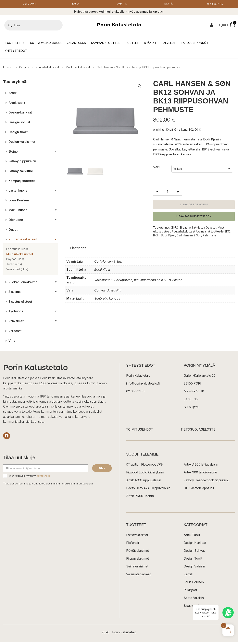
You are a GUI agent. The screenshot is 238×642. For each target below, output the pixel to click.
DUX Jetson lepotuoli (199, 489)
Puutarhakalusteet (47, 68)
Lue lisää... (38, 422)
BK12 (227, 232)
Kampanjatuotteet (106, 43)
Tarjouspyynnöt (194, 43)
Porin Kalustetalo (119, 26)
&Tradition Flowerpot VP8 (144, 465)
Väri (156, 168)
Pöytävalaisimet (137, 551)
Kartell (188, 575)
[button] (139, 86)
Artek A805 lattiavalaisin (201, 465)
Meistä (168, 4)
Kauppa (24, 68)
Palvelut (169, 43)
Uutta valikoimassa (46, 43)
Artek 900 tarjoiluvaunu (200, 473)
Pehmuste (209, 236)
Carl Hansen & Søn (189, 236)
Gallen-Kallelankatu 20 (200, 376)
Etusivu (7, 68)
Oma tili (122, 4)
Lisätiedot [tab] (78, 249)
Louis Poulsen (194, 583)
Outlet (133, 43)
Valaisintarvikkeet (138, 575)
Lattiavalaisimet (137, 536)
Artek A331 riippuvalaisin (143, 481)
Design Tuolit (193, 559)
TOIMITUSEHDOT (139, 430)
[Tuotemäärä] (167, 192)
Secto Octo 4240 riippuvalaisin (148, 489)
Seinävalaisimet (137, 567)
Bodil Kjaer (168, 236)
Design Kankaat (195, 544)
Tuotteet (15, 44)
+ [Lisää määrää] (178, 192)
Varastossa (76, 43)
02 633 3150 (135, 392)
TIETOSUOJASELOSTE (198, 430)
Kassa (76, 4)
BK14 (156, 236)
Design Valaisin (194, 567)
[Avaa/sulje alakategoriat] (55, 152)
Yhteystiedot (16, 51)
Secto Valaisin (194, 599)
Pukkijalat (190, 591)
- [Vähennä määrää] (157, 192)
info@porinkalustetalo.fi (143, 384)
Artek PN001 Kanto (140, 497)
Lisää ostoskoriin (194, 205)
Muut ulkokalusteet (78, 68)
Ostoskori (29, 4)
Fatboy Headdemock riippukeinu (207, 481)
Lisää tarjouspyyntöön (193, 217)
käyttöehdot (43, 476)
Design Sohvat (194, 551)
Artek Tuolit (192, 536)
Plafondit (132, 544)
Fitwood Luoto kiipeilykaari (145, 473)
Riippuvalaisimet (137, 559)
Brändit (150, 43)
